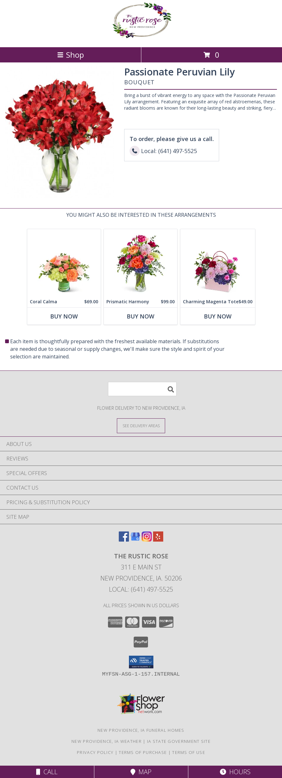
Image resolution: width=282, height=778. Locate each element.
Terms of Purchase (143, 752)
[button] (141, 662)
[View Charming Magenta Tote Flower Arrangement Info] (217, 262)
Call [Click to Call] (46, 772)
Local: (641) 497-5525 (141, 589)
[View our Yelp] (158, 539)
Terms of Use (188, 752)
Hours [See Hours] (235, 772)
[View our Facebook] (124, 539)
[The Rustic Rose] (141, 38)
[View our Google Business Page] (135, 539)
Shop (70, 54)
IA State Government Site (179, 741)
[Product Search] (142, 389)
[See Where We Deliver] (141, 425)
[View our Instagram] (147, 539)
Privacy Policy (95, 752)
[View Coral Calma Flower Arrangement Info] (64, 262)
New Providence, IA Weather (106, 741)
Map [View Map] (141, 772)
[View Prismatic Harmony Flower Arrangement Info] (140, 262)
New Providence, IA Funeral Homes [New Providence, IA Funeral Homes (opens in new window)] (141, 730)
